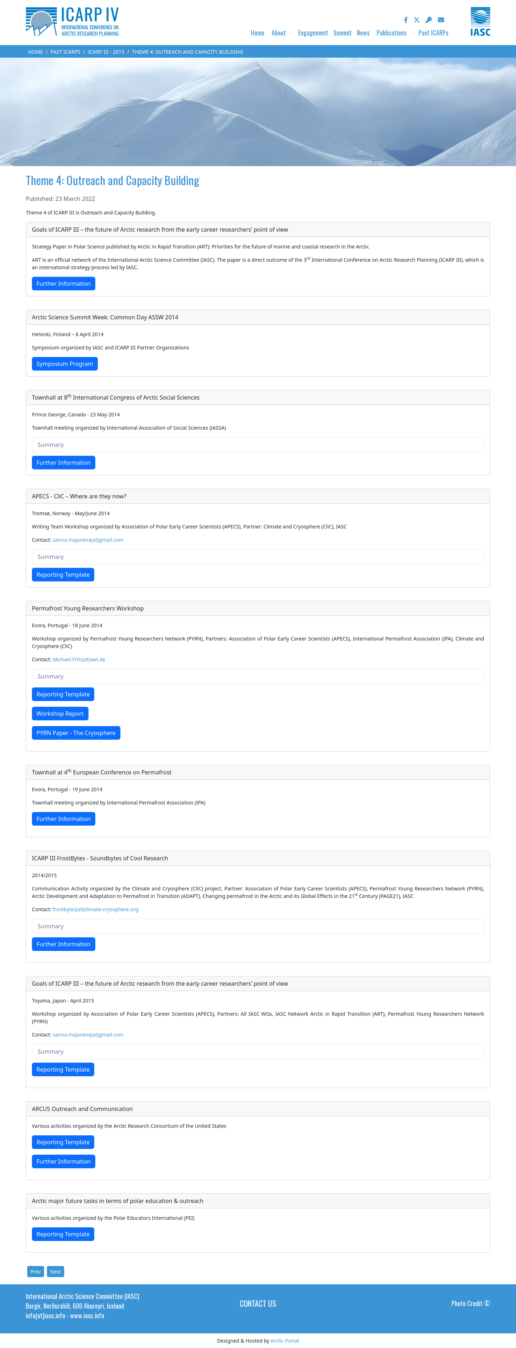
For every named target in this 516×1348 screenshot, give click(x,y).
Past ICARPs (433, 32)
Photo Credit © (471, 1303)
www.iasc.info (87, 1315)
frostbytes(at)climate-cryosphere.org (95, 909)
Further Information (64, 284)
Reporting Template (63, 575)
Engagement (313, 32)
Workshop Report (60, 714)
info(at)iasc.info (45, 1315)
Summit (342, 32)
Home (257, 32)
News (363, 32)
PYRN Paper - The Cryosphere (76, 733)
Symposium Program (65, 364)
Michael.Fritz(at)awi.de (79, 659)
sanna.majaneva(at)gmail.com (88, 539)
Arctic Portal (285, 1340)
